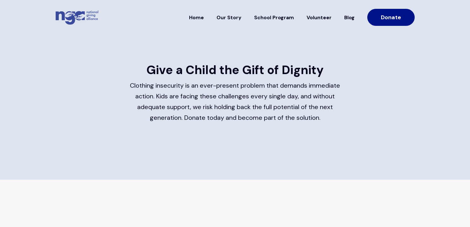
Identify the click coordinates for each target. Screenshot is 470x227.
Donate (391, 17)
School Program (274, 17)
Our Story (229, 17)
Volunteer (319, 17)
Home (196, 17)
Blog (349, 17)
